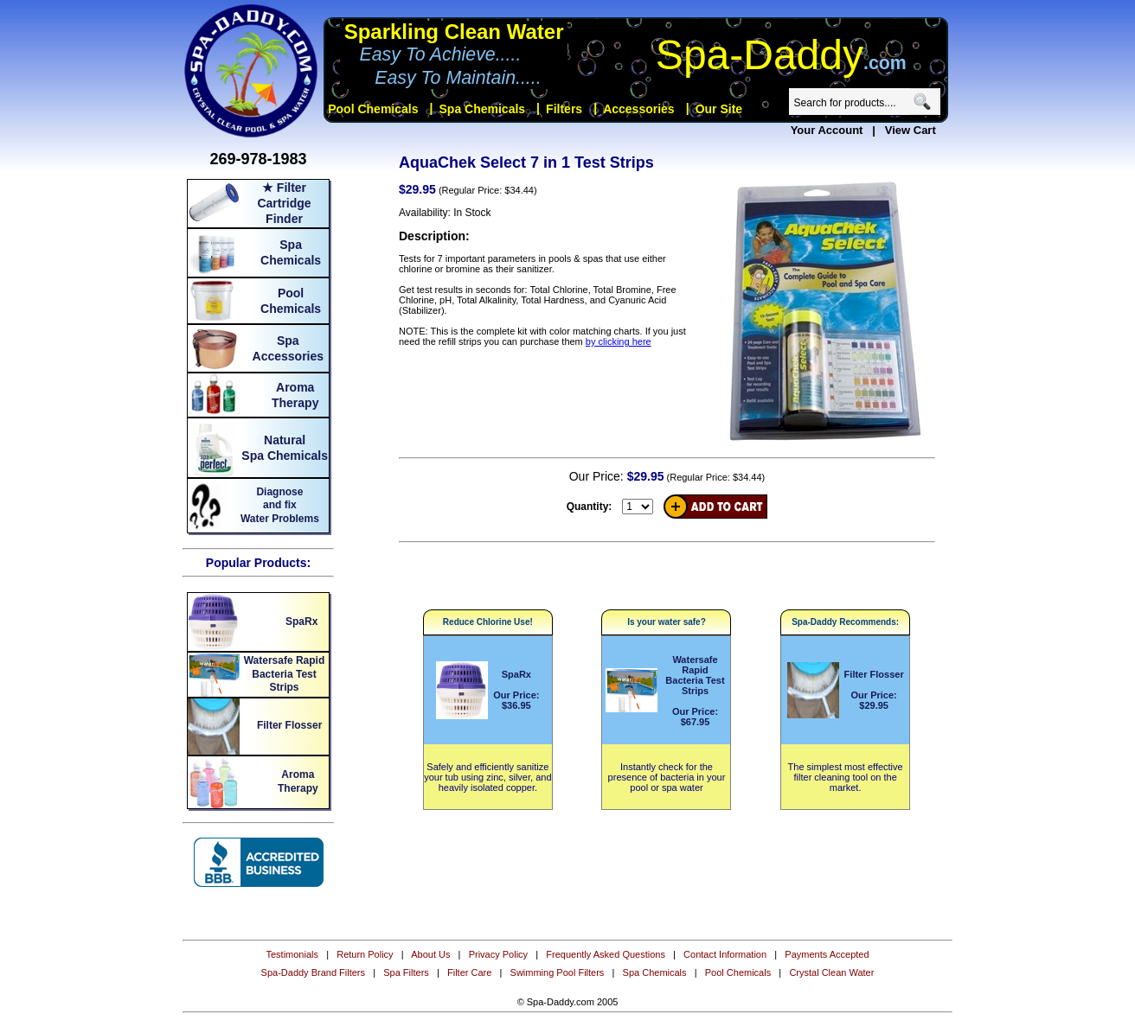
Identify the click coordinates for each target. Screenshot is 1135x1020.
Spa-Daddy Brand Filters (313, 972)
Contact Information (724, 954)
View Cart (910, 130)
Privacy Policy (498, 954)
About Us (430, 954)
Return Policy (365, 954)
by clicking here (618, 341)
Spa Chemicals (655, 972)
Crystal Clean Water (831, 972)
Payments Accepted (827, 954)
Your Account (827, 130)
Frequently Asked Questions (605, 954)
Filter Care (469, 972)
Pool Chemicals (738, 972)
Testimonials (292, 954)
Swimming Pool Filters (557, 972)
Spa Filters (406, 972)
